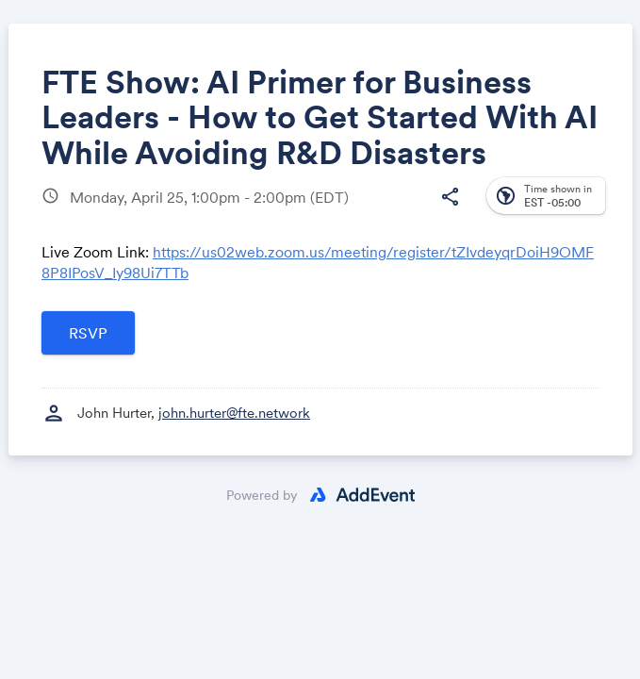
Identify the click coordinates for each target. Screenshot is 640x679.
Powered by (262, 495)
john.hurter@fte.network (234, 413)
